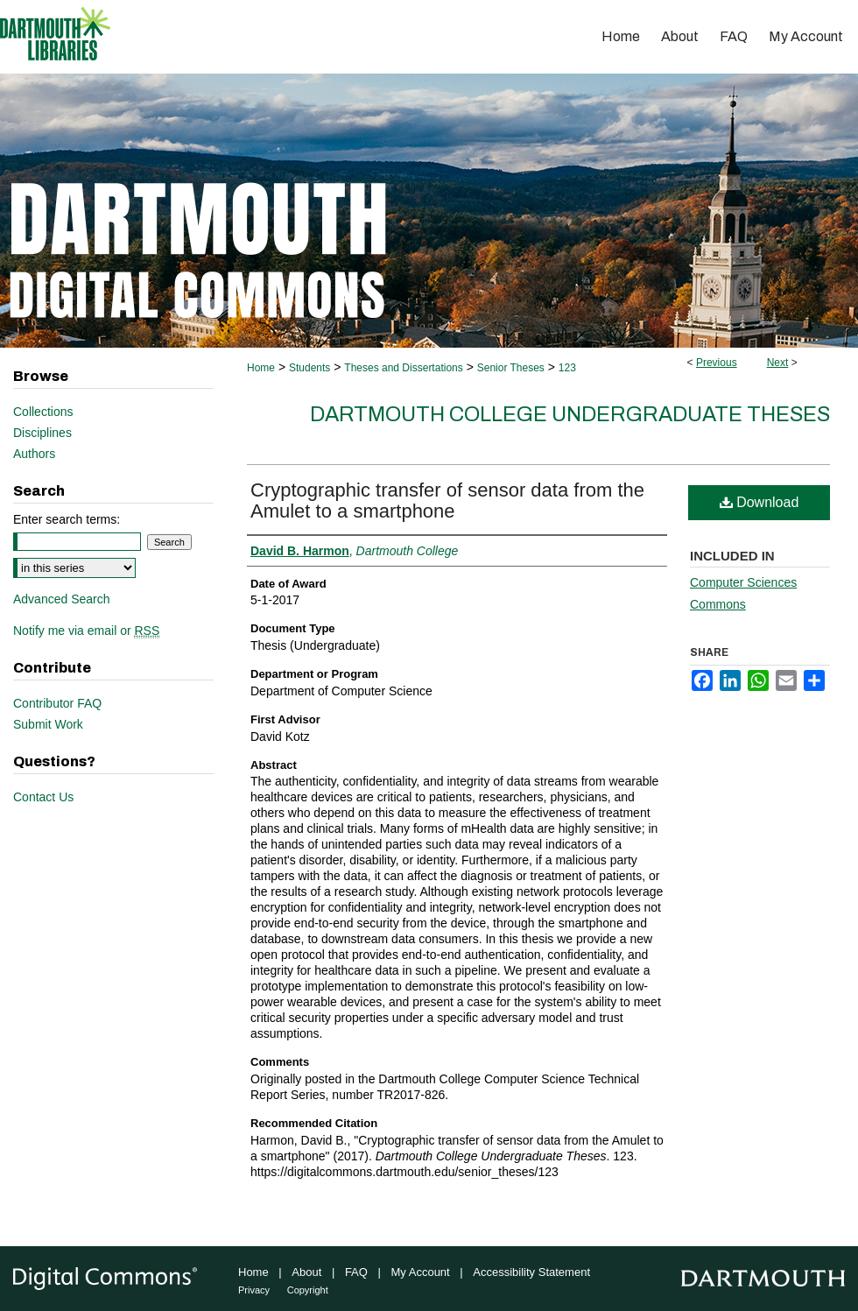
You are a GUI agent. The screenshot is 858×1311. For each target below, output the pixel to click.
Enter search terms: (66, 519)
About (306, 1272)
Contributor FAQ (57, 703)
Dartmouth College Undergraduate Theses (570, 414)
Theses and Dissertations (403, 368)
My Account (420, 1272)
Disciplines (42, 433)
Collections (43, 412)
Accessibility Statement (531, 1272)
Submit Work (48, 724)
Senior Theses (511, 368)
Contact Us (43, 797)
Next (778, 362)
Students (309, 368)
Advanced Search (61, 599)
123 (567, 368)
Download (759, 502)
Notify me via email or (86, 631)
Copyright (307, 1290)
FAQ (356, 1272)
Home (261, 368)
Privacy (254, 1290)
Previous (716, 362)
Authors (34, 454)
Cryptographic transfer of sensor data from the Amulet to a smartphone (447, 500)
